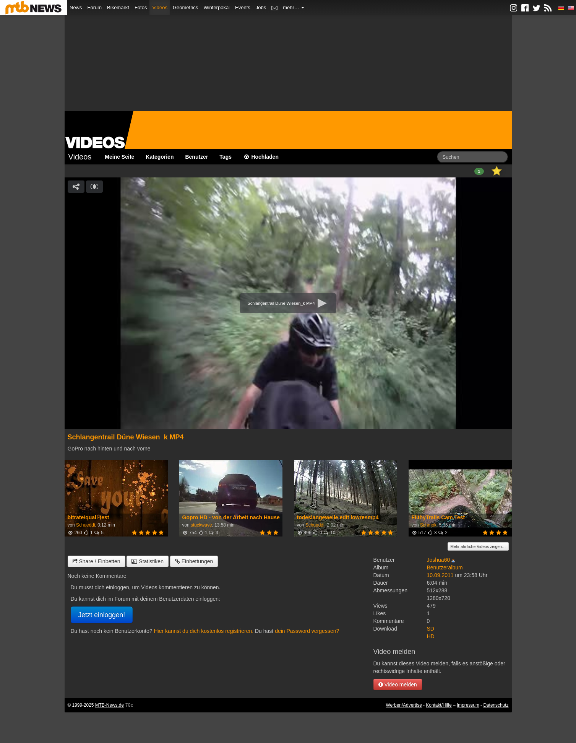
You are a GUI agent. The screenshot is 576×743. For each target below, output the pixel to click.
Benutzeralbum (445, 567)
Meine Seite (119, 157)
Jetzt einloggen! (101, 615)
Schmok (428, 525)
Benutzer (196, 157)
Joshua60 (438, 560)
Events (242, 7)
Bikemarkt (118, 7)
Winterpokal (216, 7)
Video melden (397, 684)
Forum (95, 7)
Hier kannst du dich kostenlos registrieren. (203, 631)
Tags (225, 157)
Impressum (468, 705)
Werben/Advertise (404, 705)
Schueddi (85, 525)
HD (431, 636)
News (76, 7)
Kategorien (160, 157)
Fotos (141, 7)
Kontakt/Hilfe (438, 705)
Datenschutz (495, 705)
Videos (159, 7)
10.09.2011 (440, 575)
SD (430, 629)
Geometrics (185, 7)
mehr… (293, 7)
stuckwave (201, 525)
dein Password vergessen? (307, 631)
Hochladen (261, 157)
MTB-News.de (109, 705)
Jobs (261, 7)
